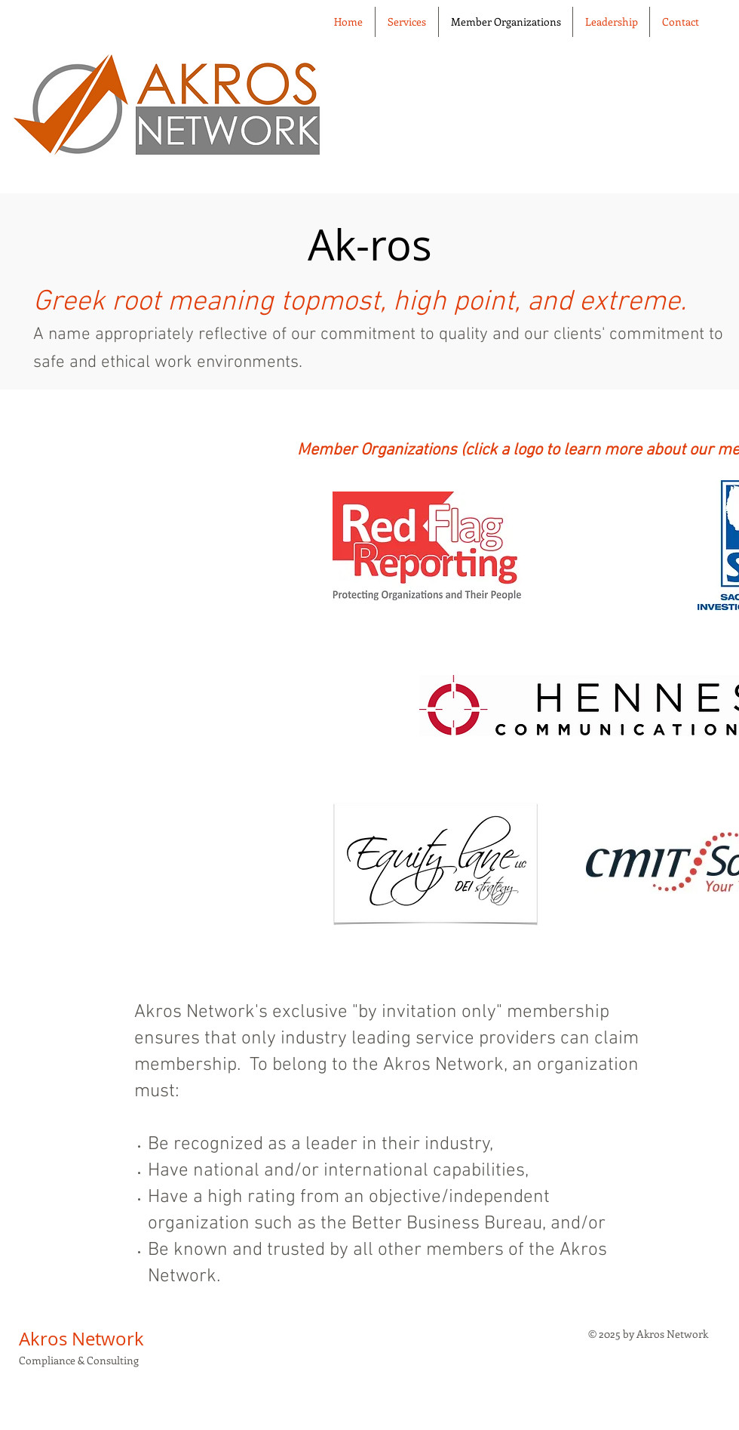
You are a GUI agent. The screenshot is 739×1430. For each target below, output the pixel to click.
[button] (611, 22)
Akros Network (81, 1339)
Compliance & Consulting (79, 1360)
